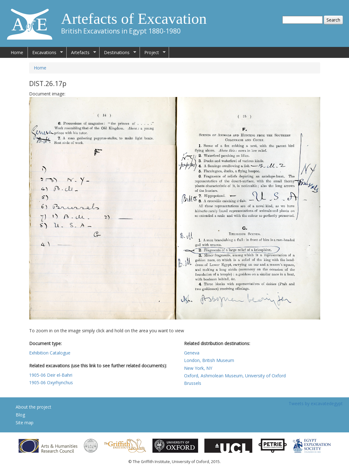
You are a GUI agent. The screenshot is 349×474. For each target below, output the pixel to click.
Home (17, 52)
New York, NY (198, 368)
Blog (20, 415)
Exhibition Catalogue (49, 353)
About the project (33, 407)
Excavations (45, 52)
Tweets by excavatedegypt (316, 403)
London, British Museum (209, 360)
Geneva (191, 353)
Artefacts (81, 52)
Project (153, 52)
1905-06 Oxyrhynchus (51, 382)
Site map (24, 423)
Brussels (192, 383)
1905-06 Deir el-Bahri (50, 375)
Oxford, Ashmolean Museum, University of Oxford (235, 376)
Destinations (118, 52)
